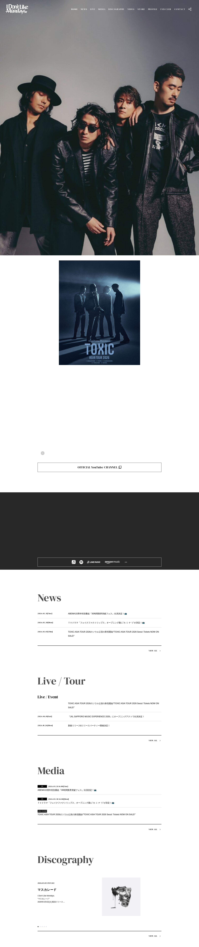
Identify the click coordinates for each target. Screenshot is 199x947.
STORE (141, 9)
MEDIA (101, 9)
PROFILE (152, 9)
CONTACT (179, 9)
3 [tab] (42, 674)
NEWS (84, 9)
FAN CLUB (166, 9)
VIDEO (131, 9)
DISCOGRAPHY (116, 9)
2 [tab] (40, 674)
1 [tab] (38, 674)
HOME (74, 9)
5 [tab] (46, 674)
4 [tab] (44, 674)
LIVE (92, 9)
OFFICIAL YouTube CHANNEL (99, 212)
